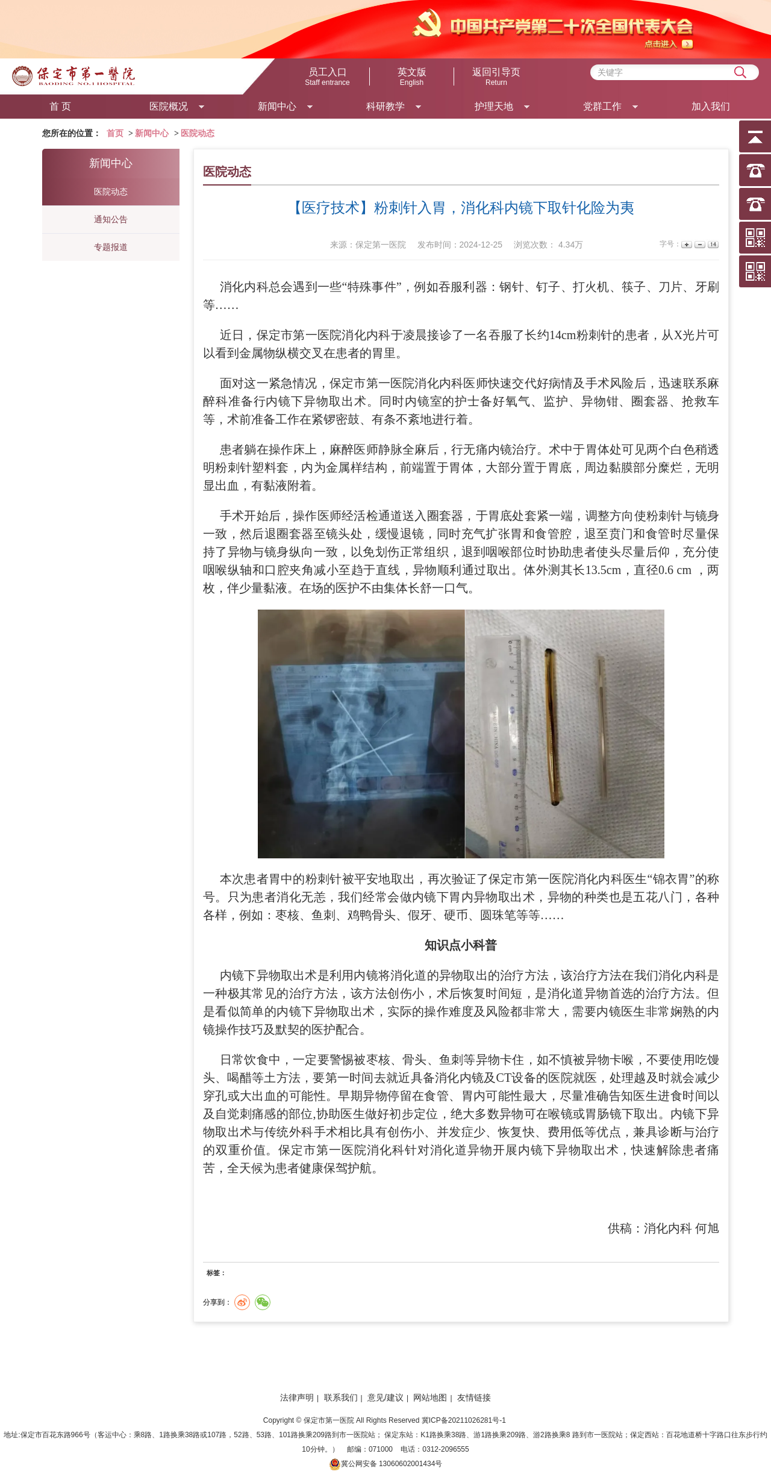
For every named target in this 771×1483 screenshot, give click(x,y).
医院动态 (197, 133)
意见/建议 (385, 1397)
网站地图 (430, 1397)
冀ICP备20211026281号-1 (465, 1420)
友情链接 (474, 1397)
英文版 (412, 77)
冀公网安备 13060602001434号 (392, 1464)
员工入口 (327, 77)
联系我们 (341, 1397)
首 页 (60, 106)
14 (712, 244)
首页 (115, 133)
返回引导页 (496, 77)
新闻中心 (152, 133)
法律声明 (297, 1397)
